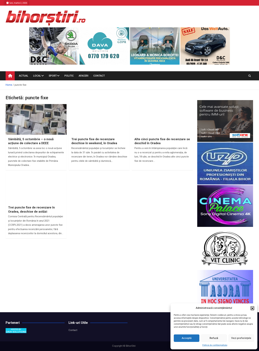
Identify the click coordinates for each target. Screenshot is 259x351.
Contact (99, 75)
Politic (69, 75)
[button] (252, 308)
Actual (23, 75)
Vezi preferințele (241, 338)
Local (37, 75)
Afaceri (83, 75)
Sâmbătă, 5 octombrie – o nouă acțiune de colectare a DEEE (31, 141)
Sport (53, 75)
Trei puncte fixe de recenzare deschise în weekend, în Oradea (94, 141)
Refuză (214, 338)
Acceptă (186, 338)
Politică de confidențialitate (214, 345)
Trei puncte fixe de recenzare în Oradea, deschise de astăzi (31, 209)
